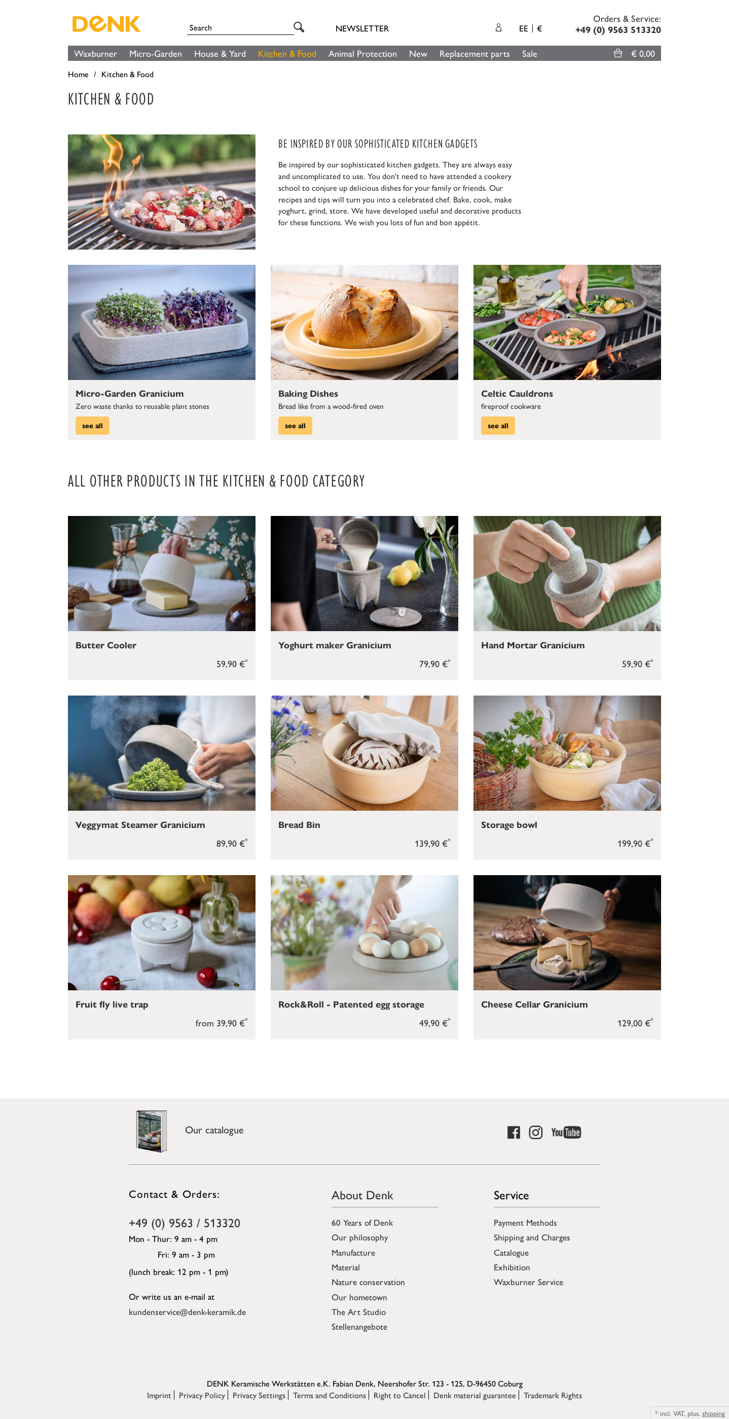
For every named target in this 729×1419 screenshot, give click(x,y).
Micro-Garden (155, 53)
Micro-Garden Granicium (130, 393)
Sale (529, 53)
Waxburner (95, 53)
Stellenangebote (359, 1326)
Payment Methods (525, 1222)
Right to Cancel (400, 1395)
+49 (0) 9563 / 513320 (184, 1222)
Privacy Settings (259, 1395)
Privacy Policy (202, 1395)
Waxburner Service (528, 1281)
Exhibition (512, 1267)
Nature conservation (368, 1281)
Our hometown (359, 1297)
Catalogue (511, 1252)
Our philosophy (360, 1237)
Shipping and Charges (532, 1237)
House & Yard (220, 53)
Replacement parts (475, 53)
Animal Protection (363, 53)
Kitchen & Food (287, 53)
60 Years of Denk (362, 1222)
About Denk (362, 1194)
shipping (713, 1413)
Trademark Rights (553, 1395)
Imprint (159, 1395)
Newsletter (362, 28)
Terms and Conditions (329, 1395)
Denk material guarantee (474, 1395)
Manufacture (353, 1252)
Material (346, 1267)
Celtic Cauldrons (517, 393)
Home (78, 74)
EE (530, 28)
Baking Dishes (308, 393)
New (418, 53)
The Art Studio (359, 1311)
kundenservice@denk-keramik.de (187, 1311)
